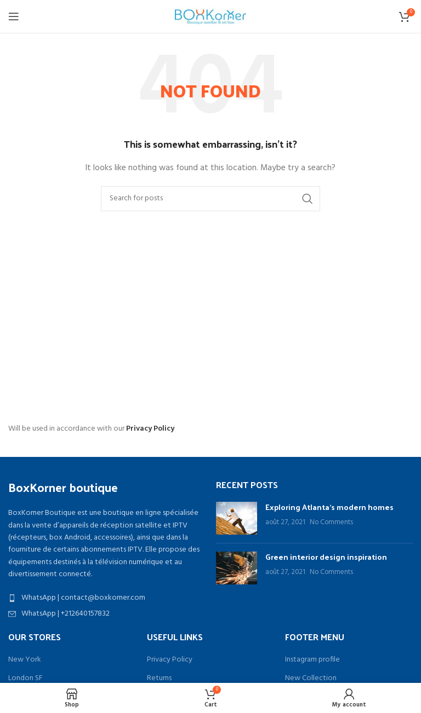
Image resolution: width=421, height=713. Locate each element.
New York (24, 659)
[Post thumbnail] (236, 518)
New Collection (311, 678)
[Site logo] (210, 16)
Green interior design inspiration (326, 557)
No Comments (331, 522)
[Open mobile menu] (14, 16)
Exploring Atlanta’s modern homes (329, 507)
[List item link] (106, 598)
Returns (159, 678)
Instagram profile (312, 659)
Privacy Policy (150, 428)
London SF (25, 678)
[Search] (210, 198)
